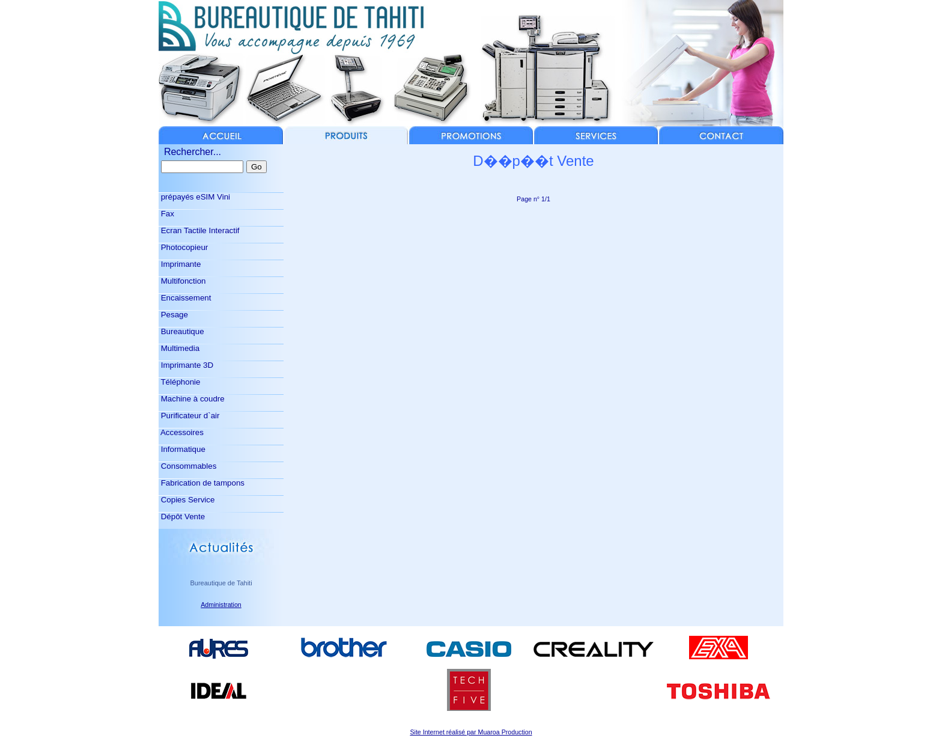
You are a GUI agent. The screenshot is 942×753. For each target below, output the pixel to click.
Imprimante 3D (186, 365)
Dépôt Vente (182, 516)
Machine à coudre (192, 398)
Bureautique (181, 331)
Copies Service (186, 499)
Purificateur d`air (189, 415)
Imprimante (180, 264)
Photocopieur (183, 247)
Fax (166, 213)
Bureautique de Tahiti (221, 583)
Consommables (187, 466)
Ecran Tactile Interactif (199, 230)
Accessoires (181, 432)
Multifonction (182, 280)
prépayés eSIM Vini (194, 196)
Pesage (173, 314)
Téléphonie (179, 381)
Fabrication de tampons (202, 482)
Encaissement (185, 297)
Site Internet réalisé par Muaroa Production (471, 732)
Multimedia (179, 348)
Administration (221, 604)
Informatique (182, 449)
